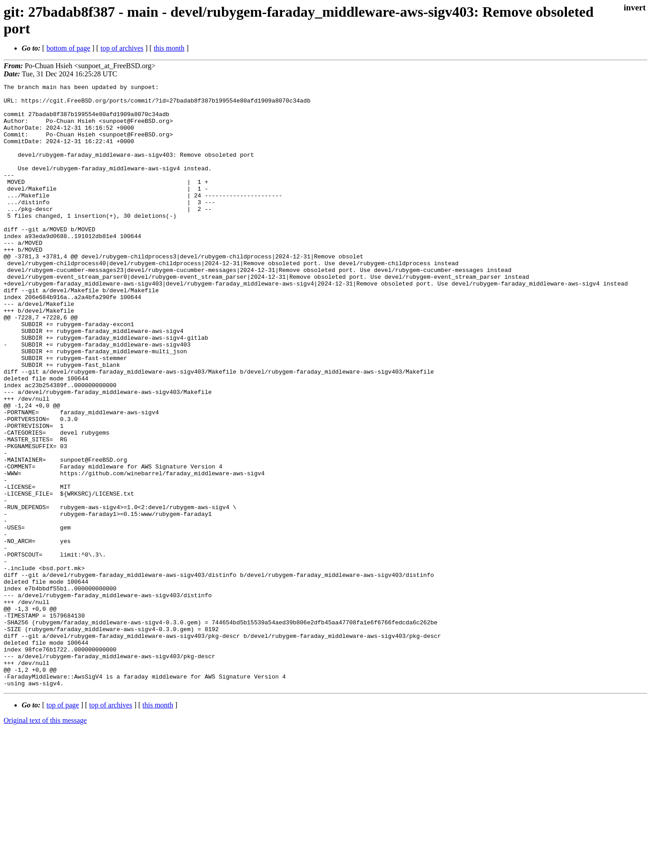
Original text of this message (45, 841)
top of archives (121, 48)
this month (169, 48)
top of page (63, 825)
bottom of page (68, 48)
